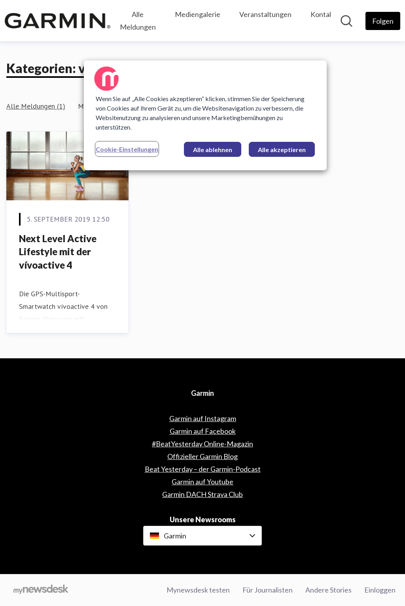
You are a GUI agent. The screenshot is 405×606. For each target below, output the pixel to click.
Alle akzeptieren (282, 149)
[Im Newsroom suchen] (346, 21)
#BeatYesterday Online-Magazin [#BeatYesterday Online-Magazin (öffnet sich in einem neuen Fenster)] (202, 443)
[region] (205, 115)
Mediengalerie (197, 14)
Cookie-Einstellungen (127, 149)
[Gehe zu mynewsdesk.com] (40, 590)
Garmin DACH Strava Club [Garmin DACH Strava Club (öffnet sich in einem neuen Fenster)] (202, 494)
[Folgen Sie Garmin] (382, 21)
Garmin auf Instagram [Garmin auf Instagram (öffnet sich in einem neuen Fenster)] (202, 418)
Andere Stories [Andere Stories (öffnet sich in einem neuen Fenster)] (328, 589)
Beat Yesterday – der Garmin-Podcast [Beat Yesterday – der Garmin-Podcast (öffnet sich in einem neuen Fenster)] (203, 469)
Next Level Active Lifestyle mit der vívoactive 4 (58, 252)
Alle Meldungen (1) (35, 106)
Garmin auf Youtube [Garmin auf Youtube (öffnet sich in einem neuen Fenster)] (202, 481)
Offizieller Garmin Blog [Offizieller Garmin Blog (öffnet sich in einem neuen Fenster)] (202, 456)
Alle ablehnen (212, 149)
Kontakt (323, 14)
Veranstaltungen (265, 14)
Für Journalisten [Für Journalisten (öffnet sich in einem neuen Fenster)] (267, 589)
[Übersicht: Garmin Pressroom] (57, 20)
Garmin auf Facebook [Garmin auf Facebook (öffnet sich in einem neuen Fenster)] (203, 431)
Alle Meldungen (138, 20)
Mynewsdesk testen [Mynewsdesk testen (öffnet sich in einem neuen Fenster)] (198, 589)
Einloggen (380, 589)
